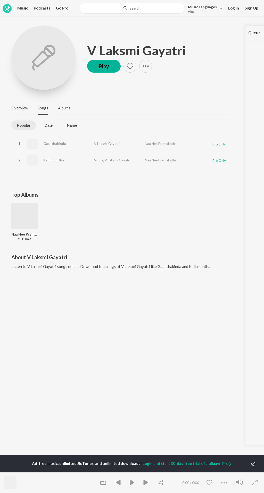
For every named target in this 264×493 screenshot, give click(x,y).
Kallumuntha (53, 160)
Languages (202, 7)
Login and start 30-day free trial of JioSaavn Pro (187, 463)
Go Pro (62, 8)
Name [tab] (72, 125)
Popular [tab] (23, 125)
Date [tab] (49, 125)
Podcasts (42, 8)
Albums (64, 108)
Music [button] (22, 8)
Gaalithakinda (54, 144)
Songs (43, 108)
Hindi (191, 11)
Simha (98, 160)
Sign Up (251, 8)
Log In (233, 8)
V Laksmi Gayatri (136, 50)
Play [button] (104, 66)
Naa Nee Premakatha (161, 144)
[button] (203, 8)
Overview (19, 108)
